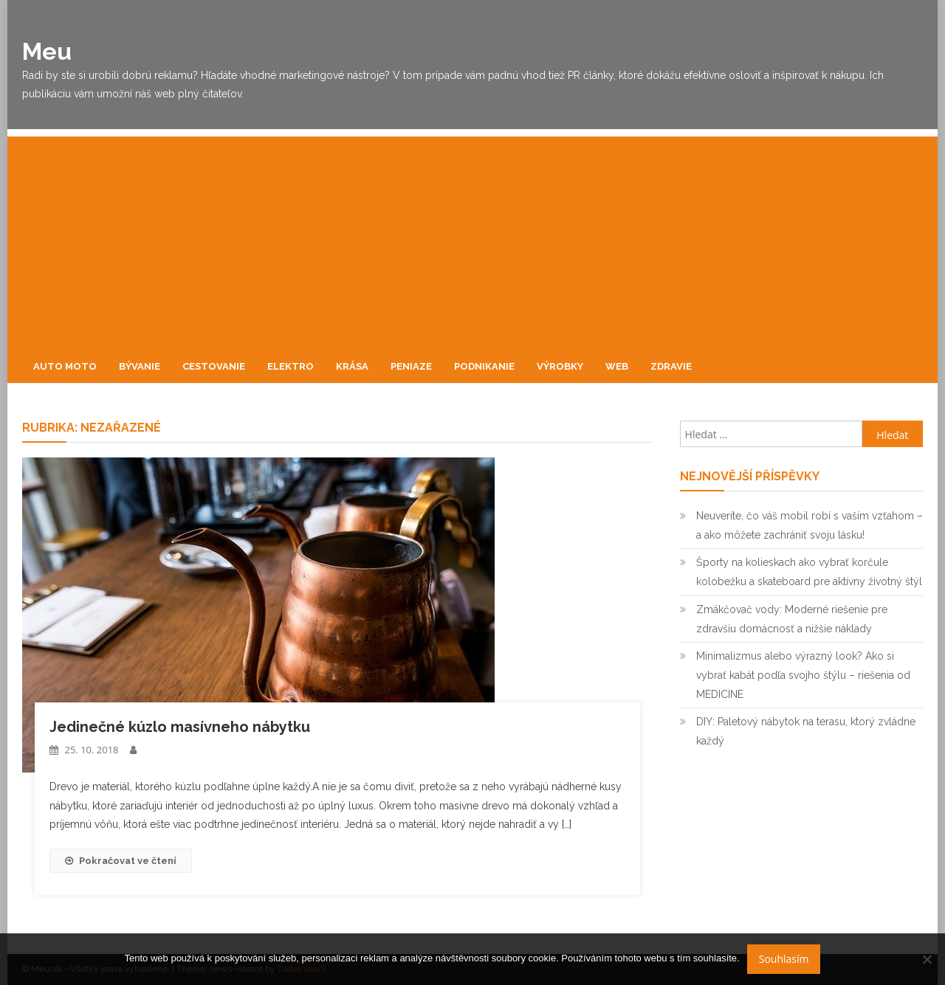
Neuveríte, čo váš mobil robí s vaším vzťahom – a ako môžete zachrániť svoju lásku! (809, 525)
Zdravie (671, 366)
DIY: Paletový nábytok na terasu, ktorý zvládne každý (805, 731)
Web (616, 366)
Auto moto (65, 366)
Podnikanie (484, 366)
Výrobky (560, 366)
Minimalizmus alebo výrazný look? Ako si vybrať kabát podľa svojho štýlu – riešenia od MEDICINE (803, 675)
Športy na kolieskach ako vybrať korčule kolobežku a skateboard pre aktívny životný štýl (809, 571)
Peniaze (411, 366)
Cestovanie (213, 366)
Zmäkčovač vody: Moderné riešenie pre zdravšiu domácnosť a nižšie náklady (791, 619)
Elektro (290, 366)
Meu (47, 51)
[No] (926, 959)
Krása (352, 366)
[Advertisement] (472, 239)
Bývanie (139, 366)
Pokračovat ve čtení (120, 860)
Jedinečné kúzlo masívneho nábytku (179, 727)
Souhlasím (784, 959)
